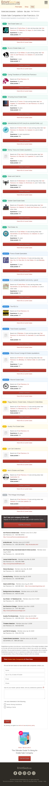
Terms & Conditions (8, 781)
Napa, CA (30, 30)
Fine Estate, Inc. (13, 227)
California (20, 11)
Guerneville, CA (14, 477)
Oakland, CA (31, 54)
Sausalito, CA (22, 205)
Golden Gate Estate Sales (16, 201)
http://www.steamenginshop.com (35, 586)
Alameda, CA (32, 335)
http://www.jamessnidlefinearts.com (14, 563)
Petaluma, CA (23, 30)
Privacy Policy (18, 781)
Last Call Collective (14, 449)
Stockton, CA (23, 130)
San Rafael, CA (22, 52)
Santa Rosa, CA (22, 28)
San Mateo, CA (31, 260)
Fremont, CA (22, 357)
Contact (40, 781)
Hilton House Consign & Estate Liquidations (24, 353)
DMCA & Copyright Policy (30, 781)
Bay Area (27, 11)
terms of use (22, 725)
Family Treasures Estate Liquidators (20, 150)
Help (44, 781)
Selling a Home (11, 707)
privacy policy (31, 725)
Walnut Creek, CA (23, 128)
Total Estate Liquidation (18, 329)
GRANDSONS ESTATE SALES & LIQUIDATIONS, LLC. (25, 123)
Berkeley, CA (22, 333)
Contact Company (24, 39)
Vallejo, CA (22, 183)
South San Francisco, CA (34, 207)
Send (7, 721)
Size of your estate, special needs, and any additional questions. (24, 693)
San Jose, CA (22, 154)
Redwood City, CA (23, 408)
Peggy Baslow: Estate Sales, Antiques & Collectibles (25, 402)
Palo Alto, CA (23, 156)
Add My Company (24, 525)
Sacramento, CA (23, 103)
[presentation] (18, 713)
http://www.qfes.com (32, 618)
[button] (46, 2)
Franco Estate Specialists (18, 253)
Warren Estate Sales (17, 380)
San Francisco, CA (21, 54)
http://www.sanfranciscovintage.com (14, 610)
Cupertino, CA (31, 156)
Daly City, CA (14, 260)
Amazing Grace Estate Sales (17, 97)
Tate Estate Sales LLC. (15, 24)
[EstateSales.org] (10, 2)
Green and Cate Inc (14, 176)
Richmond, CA (30, 183)
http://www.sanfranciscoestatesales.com (15, 537)
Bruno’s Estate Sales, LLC (16, 48)
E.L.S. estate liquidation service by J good (24, 280)
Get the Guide (24, 758)
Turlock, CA (21, 101)
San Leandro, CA (26, 501)
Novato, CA (35, 408)
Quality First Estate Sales (16, 426)
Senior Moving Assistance (14, 704)
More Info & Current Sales (24, 42)
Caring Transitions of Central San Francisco (22, 74)
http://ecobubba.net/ (32, 544)
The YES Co (14, 306)
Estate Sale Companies (8, 11)
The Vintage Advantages (16, 495)
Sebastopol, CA (22, 181)
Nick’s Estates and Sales (16, 470)
